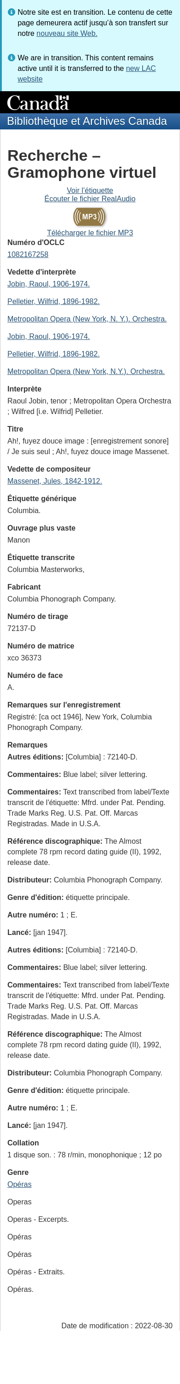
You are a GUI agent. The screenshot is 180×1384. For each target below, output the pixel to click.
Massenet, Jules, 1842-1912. (54, 481)
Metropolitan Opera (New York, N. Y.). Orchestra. (87, 319)
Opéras (19, 1184)
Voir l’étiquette (90, 190)
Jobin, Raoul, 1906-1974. (48, 284)
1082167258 (27, 254)
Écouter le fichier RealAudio (89, 199)
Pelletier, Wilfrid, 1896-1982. (53, 301)
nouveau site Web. (66, 33)
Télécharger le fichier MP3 (90, 233)
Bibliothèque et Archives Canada (87, 121)
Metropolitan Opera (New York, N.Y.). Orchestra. (86, 371)
